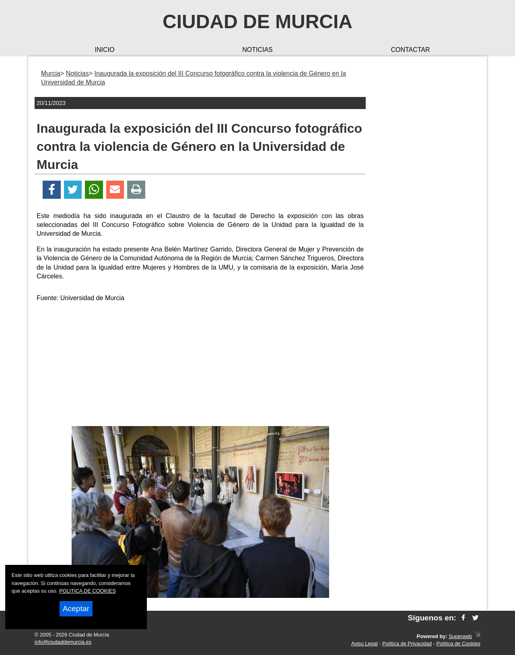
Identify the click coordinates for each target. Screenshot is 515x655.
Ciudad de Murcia (257, 21)
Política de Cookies (458, 644)
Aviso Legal (364, 644)
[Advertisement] (200, 365)
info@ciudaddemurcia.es (63, 642)
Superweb (460, 636)
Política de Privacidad (407, 644)
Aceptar (76, 608)
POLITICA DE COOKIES (87, 591)
